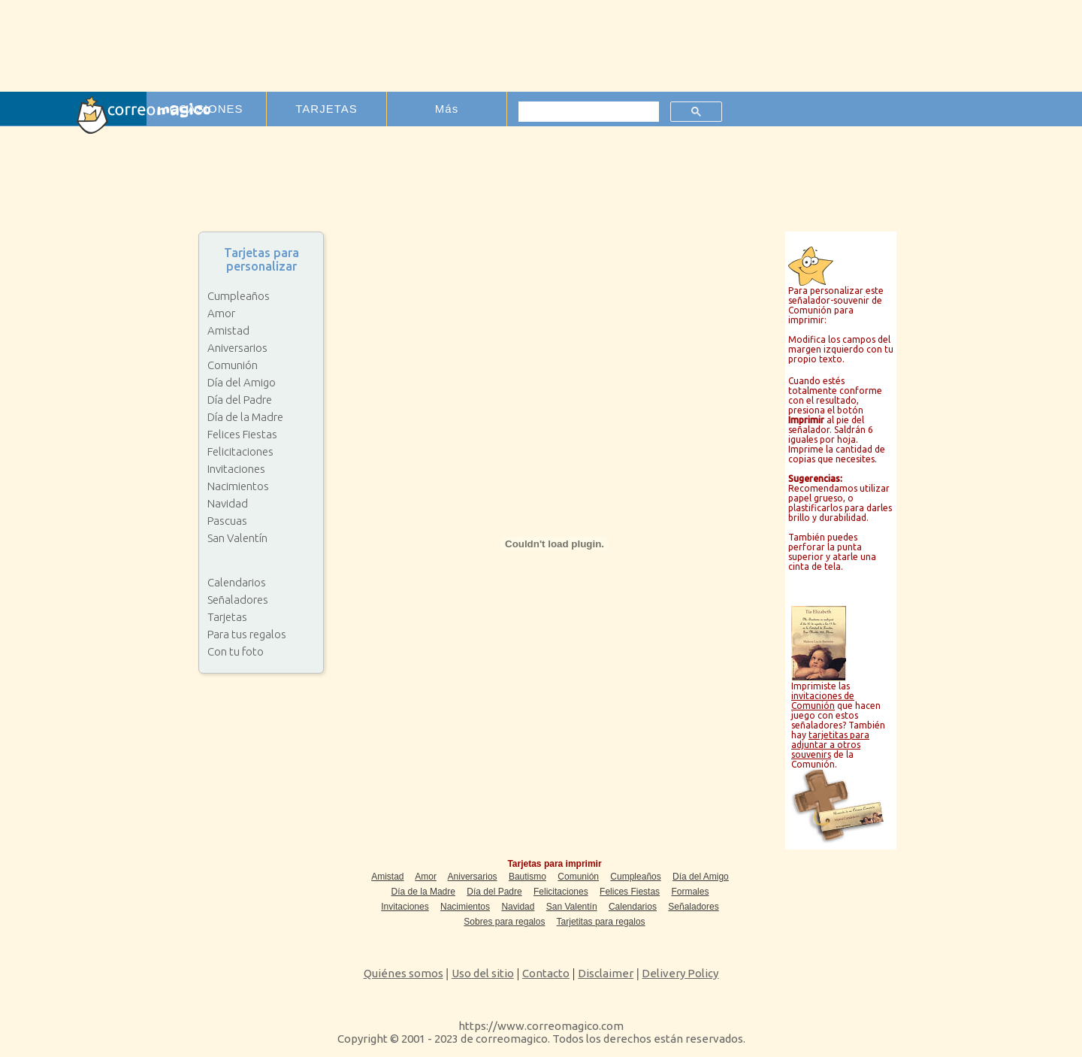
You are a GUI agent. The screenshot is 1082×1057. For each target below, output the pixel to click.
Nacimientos (238, 486)
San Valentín (237, 538)
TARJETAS (326, 108)
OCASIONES (206, 108)
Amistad (228, 330)
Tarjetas (227, 616)
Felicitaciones (240, 451)
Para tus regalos (246, 634)
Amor (221, 313)
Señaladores (237, 599)
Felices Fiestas (242, 434)
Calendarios (236, 582)
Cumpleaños (238, 295)
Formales (690, 891)
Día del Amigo (241, 382)
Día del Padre (239, 399)
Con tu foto (235, 651)
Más (446, 108)
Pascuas (227, 520)
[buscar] (587, 112)
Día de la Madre (245, 416)
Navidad (227, 503)
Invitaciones (236, 468)
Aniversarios (237, 347)
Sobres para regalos (504, 921)
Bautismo (527, 876)
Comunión (232, 365)
